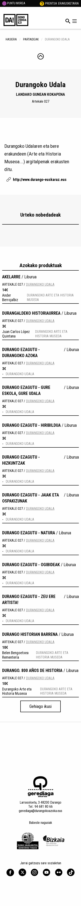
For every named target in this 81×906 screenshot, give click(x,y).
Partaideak (31, 39)
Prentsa (51, 3)
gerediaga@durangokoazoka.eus (40, 811)
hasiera (11, 39)
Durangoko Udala (40, 284)
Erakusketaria (68, 3)
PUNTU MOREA (13, 3)
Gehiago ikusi (40, 706)
